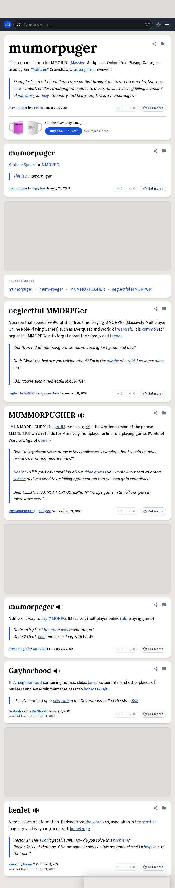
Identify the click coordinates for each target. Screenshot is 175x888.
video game (83, 70)
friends (116, 336)
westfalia (52, 393)
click (17, 89)
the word (93, 822)
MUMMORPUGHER (87, 289)
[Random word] (147, 24)
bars (92, 682)
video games (95, 472)
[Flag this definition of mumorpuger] (162, 44)
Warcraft (124, 329)
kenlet (13, 864)
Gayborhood (18, 711)
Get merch (153, 108)
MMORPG (50, 165)
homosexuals (96, 689)
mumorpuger (18, 107)
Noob (18, 472)
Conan (44, 440)
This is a (20, 176)
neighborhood (29, 682)
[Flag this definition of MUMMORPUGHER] (164, 413)
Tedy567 (45, 511)
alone (160, 361)
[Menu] (167, 24)
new (64, 630)
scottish (149, 822)
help (147, 847)
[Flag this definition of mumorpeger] (164, 604)
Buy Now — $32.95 (63, 131)
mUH (60, 427)
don (45, 840)
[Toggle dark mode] (158, 24)
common (150, 329)
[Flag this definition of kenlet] (164, 808)
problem (120, 840)
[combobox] (83, 24)
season (19, 479)
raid (131, 361)
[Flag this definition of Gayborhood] (164, 668)
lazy (45, 96)
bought (50, 630)
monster (25, 96)
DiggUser (38, 188)
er (87, 427)
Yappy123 (39, 648)
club (65, 701)
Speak (29, 165)
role (123, 618)
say (44, 618)
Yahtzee (40, 70)
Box (134, 701)
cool (41, 637)
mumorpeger (51, 289)
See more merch (96, 131)
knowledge (80, 829)
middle (113, 361)
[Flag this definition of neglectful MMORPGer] (164, 309)
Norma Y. (29, 864)
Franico (37, 107)
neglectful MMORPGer (132, 289)
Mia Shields (40, 711)
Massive (78, 63)
